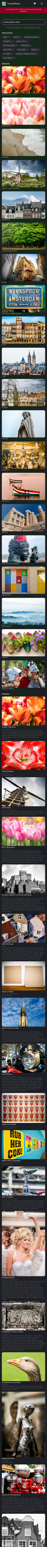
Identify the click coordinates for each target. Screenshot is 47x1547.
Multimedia (26, 45)
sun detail (7, 54)
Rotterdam (5, 1385)
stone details (8, 58)
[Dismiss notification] (45, 10)
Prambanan (5, 1334)
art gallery (8, 41)
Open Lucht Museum (9, 810)
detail (6, 37)
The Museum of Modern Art (11, 994)
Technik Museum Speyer (10, 1199)
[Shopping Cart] (34, 4)
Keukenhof (5, 773)
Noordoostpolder (7, 729)
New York (5, 897)
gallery (17, 37)
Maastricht (5, 1460)
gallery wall (21, 41)
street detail (8, 49)
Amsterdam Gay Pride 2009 (10, 1279)
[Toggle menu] (42, 3)
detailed (35, 49)
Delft (3, 946)
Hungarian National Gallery (27, 54)
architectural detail (32, 37)
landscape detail (10, 45)
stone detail (22, 49)
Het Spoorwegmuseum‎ (9, 1076)
